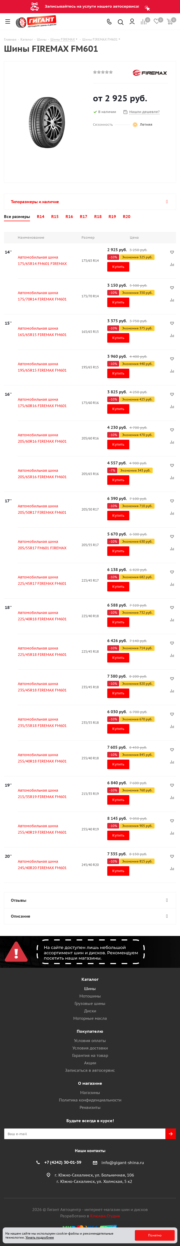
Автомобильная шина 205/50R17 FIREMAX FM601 (42, 509)
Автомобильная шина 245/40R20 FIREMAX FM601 (42, 864)
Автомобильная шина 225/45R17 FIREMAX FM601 (42, 580)
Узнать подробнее (39, 1237)
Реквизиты (90, 1107)
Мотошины (90, 996)
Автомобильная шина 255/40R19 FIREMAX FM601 (42, 829)
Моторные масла (90, 1018)
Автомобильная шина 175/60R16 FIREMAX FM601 (42, 402)
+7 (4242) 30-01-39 (62, 1162)
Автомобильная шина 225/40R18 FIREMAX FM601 (42, 615)
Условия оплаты (90, 1040)
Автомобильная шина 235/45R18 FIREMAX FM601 (42, 686)
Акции (90, 1062)
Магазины (90, 1092)
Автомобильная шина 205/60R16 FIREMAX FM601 (42, 438)
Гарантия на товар (90, 1055)
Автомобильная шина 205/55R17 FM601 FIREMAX (42, 544)
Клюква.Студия (105, 1215)
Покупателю (90, 1031)
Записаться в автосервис (90, 1070)
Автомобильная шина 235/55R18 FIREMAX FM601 (42, 722)
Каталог (90, 979)
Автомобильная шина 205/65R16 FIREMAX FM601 (42, 473)
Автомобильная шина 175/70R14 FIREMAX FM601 (42, 296)
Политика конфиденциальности (90, 1100)
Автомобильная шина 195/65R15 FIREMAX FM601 (42, 367)
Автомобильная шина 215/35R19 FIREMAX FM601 (42, 793)
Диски (90, 1010)
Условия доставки (90, 1048)
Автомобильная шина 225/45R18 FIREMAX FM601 (42, 651)
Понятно (155, 1235)
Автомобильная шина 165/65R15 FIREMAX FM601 (42, 331)
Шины (90, 988)
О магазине (90, 1083)
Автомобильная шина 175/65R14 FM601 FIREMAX (42, 260)
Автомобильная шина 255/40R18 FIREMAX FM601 (42, 758)
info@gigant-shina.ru (122, 1162)
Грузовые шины (90, 1003)
